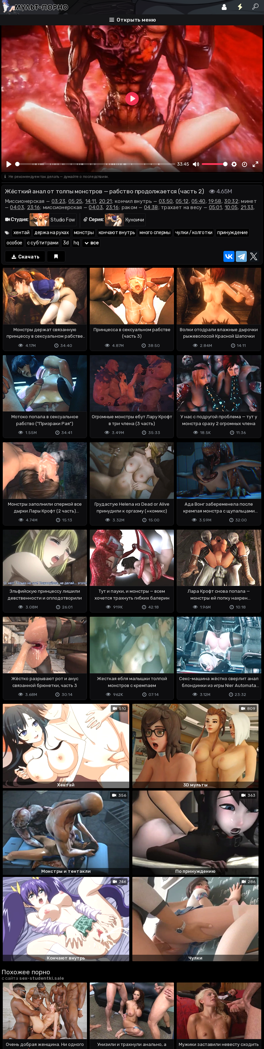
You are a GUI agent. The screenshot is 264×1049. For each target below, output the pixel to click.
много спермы (155, 233)
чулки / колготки (193, 233)
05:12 (182, 201)
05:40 (198, 201)
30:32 (231, 201)
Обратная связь (73, 1016)
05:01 (215, 207)
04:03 (17, 207)
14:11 (90, 201)
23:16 (33, 207)
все (91, 243)
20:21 (105, 201)
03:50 (166, 201)
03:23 (59, 201)
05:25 (75, 201)
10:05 (231, 207)
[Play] (9, 164)
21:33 (247, 207)
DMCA (12, 1016)
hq (76, 243)
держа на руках (51, 233)
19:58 (214, 201)
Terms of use (37, 1016)
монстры (84, 233)
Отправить (28, 986)
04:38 (151, 207)
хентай (21, 233)
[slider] (95, 164)
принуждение (232, 233)
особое (14, 243)
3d (65, 243)
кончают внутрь (117, 233)
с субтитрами (42, 243)
